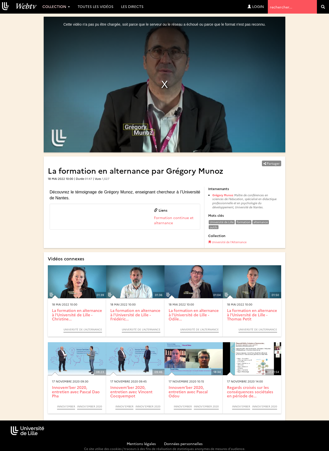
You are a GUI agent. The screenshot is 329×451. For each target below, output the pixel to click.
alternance (260, 222)
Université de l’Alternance (227, 242)
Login (256, 6)
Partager (271, 163)
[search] (323, 7)
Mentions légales (141, 443)
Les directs (132, 6)
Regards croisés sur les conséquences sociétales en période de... (250, 391)
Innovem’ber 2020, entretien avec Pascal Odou (188, 391)
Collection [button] (56, 6)
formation (243, 222)
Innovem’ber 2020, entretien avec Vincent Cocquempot (131, 391)
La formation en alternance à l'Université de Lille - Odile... (194, 314)
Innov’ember (66, 406)
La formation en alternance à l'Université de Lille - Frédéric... (135, 314)
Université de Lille (222, 222)
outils (213, 227)
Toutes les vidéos (95, 6)
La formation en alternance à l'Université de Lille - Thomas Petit (252, 314)
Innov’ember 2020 (89, 406)
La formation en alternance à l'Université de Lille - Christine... (77, 314)
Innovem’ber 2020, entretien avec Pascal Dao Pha (76, 391)
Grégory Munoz (222, 195)
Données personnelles (183, 443)
